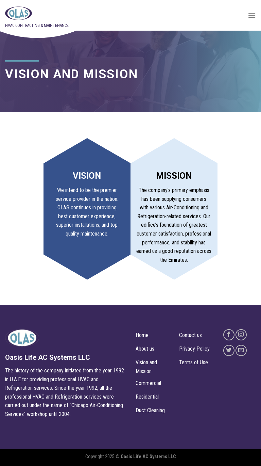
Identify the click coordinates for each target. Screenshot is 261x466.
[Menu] (252, 15)
